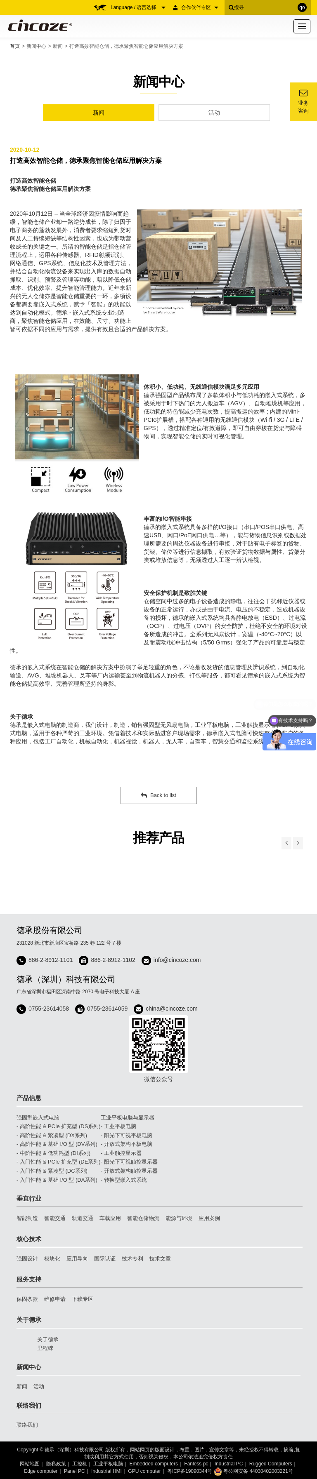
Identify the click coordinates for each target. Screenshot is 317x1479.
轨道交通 (82, 1218)
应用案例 (209, 1218)
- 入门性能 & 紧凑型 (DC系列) (52, 1171)
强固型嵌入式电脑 (38, 1118)
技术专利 (132, 1259)
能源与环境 (179, 1218)
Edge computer (40, 1471)
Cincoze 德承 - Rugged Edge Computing (39, 25)
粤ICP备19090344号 (189, 1471)
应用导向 (77, 1259)
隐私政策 (56, 1464)
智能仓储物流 (143, 1218)
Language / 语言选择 (138, 7)
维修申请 (55, 1299)
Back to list (158, 795)
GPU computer (144, 1471)
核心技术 (29, 1238)
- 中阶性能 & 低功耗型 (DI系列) (53, 1153)
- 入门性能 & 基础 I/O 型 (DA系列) (57, 1180)
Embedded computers (154, 1464)
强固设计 (27, 1259)
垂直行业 (29, 1198)
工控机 (79, 1464)
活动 (214, 112)
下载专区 (82, 1299)
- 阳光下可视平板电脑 (126, 1135)
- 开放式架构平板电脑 (126, 1144)
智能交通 (55, 1218)
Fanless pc (196, 1464)
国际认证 (105, 1259)
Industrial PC (229, 1464)
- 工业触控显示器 (121, 1153)
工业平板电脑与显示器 (127, 1118)
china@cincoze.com (172, 1008)
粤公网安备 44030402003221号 (253, 1471)
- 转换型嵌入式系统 (124, 1180)
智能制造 (27, 1218)
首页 (15, 46)
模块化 (52, 1259)
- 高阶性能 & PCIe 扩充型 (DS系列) (59, 1126)
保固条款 (27, 1299)
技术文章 (160, 1259)
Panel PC (74, 1471)
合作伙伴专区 (199, 7)
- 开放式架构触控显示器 (129, 1171)
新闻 (58, 46)
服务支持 (29, 1279)
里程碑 (45, 1348)
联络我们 (29, 1405)
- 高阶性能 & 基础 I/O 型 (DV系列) (57, 1144)
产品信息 (29, 1097)
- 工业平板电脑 (118, 1126)
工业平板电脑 (108, 1464)
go (302, 7)
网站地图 (30, 1464)
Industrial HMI (106, 1471)
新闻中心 (36, 46)
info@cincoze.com (177, 960)
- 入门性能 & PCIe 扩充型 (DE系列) (59, 1162)
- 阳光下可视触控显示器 (129, 1162)
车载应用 (110, 1218)
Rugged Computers (270, 1464)
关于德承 (29, 1319)
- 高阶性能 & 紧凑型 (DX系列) (52, 1135)
